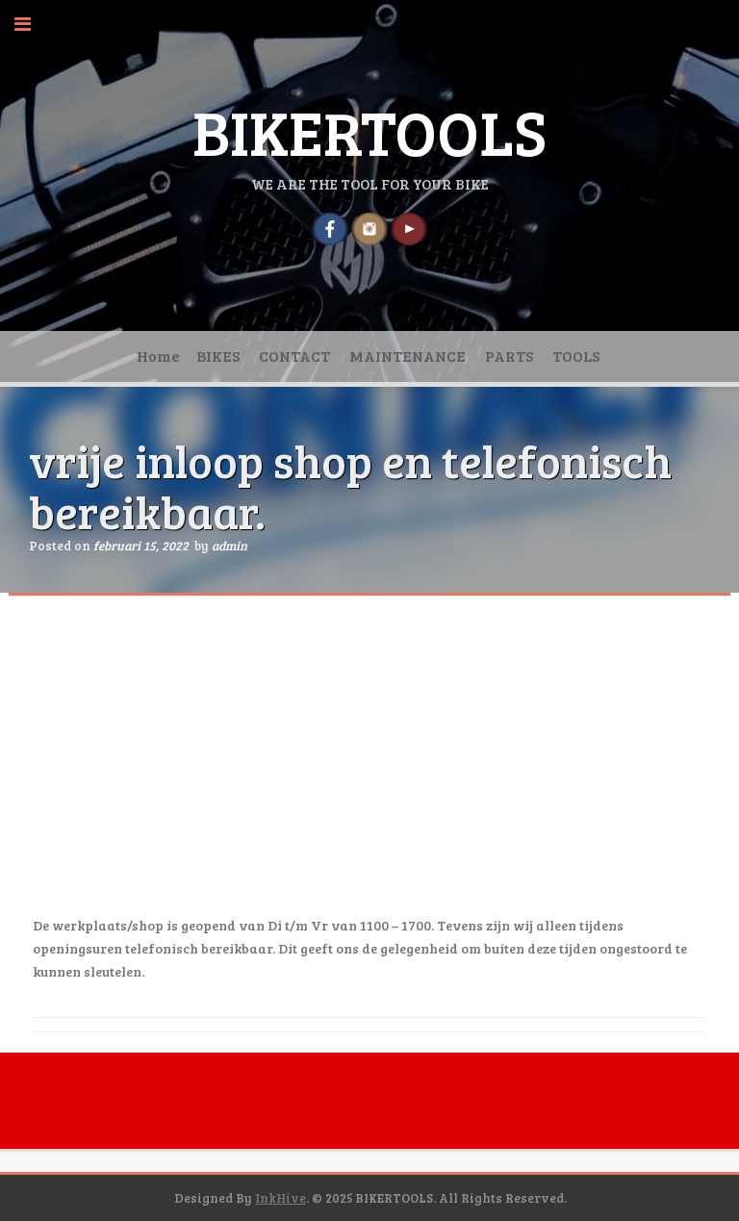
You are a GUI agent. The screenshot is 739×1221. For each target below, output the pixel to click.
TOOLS (575, 355)
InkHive (280, 1198)
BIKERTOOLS (369, 131)
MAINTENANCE (407, 355)
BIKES (218, 355)
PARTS (509, 355)
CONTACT (294, 355)
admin (229, 545)
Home (158, 355)
